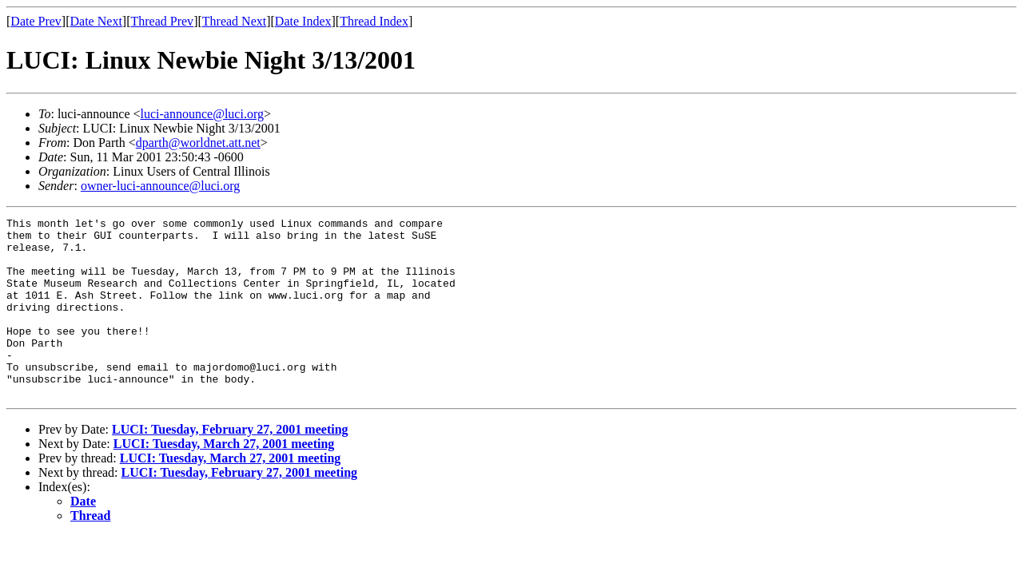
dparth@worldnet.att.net (198, 142)
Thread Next (234, 21)
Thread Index (374, 21)
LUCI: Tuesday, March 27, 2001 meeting (224, 479)
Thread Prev (161, 21)
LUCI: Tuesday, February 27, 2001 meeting (230, 465)
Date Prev (36, 21)
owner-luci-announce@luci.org (160, 185)
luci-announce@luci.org (202, 114)
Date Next (96, 21)
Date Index (303, 21)
